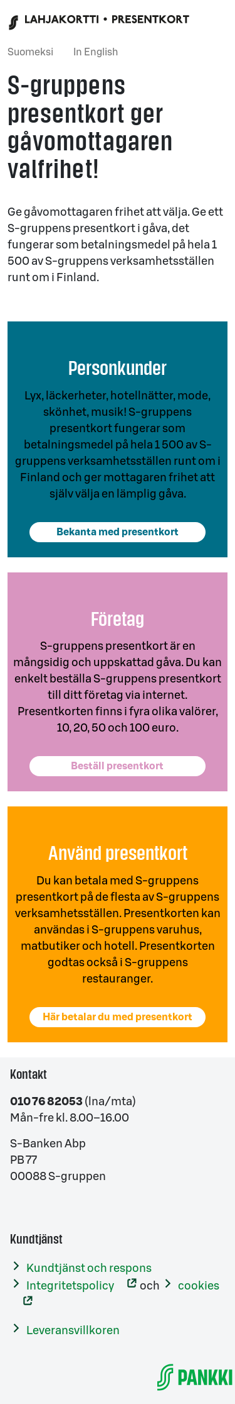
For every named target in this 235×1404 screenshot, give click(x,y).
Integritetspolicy (70, 1285)
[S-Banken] (194, 1377)
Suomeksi (30, 52)
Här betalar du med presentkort (117, 1017)
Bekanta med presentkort (117, 532)
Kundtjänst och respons (89, 1268)
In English (95, 52)
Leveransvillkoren (73, 1330)
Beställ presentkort (117, 766)
